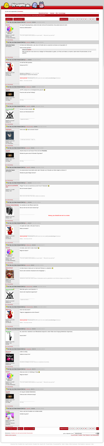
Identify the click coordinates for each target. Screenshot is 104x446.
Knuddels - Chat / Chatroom (84, 435)
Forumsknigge (62, 13)
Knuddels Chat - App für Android (25, 444)
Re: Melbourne (28, 86)
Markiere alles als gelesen (10, 435)
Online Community (73, 444)
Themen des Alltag (19, 15)
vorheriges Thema (11, 428)
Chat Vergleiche (81, 444)
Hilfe (57, 13)
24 (93, 19)
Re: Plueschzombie (29, 126)
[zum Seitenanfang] (9, 39)
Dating (67, 444)
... (75, 19)
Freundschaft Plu (57, 444)
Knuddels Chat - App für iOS (39, 444)
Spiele (63, 444)
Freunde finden (49, 444)
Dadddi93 (29, 49)
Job (92, 444)
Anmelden (20, 11)
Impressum (88, 444)
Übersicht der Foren (43, 13)
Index (20, 428)
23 (90, 19)
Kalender (52, 13)
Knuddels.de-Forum (10, 15)
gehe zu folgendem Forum (68, 433)
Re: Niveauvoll (28, 369)
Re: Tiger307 (27, 106)
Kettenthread (28, 15)
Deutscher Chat (14, 444)
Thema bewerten (19, 19)
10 (85, 19)
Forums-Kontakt (74, 435)
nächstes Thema (29, 428)
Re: (26, 59)
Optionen (9, 19)
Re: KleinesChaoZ (28, 286)
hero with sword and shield (21, 433)
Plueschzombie (30, 433)
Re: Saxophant (28, 22)
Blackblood (13, 433)
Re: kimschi (27, 42)
